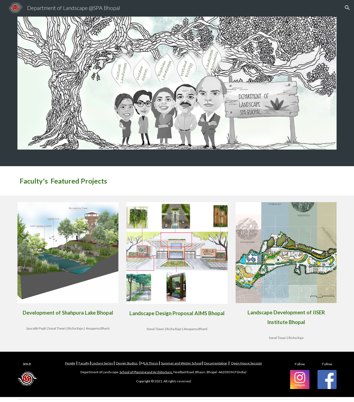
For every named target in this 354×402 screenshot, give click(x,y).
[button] (347, 7)
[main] (177, 181)
